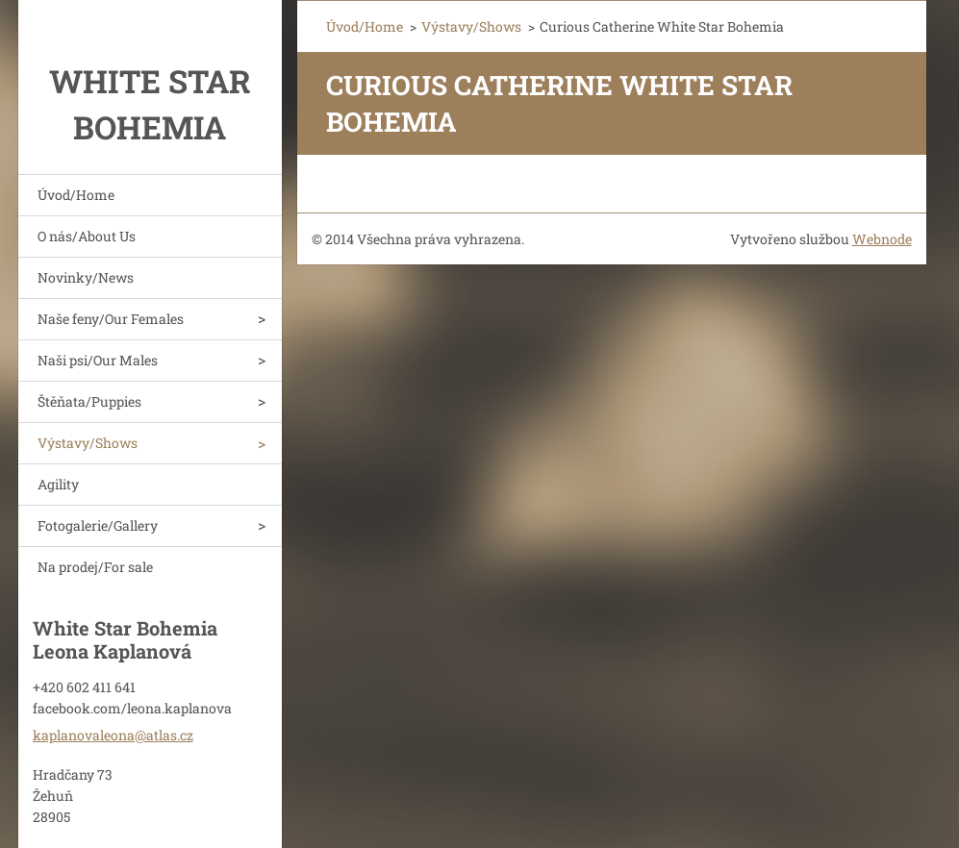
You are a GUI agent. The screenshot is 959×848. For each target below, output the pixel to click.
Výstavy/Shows (88, 443)
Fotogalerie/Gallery (98, 525)
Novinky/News (86, 277)
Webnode (882, 239)
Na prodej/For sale (95, 567)
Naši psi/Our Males (98, 360)
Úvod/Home (76, 195)
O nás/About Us (87, 236)
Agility (58, 484)
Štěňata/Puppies (89, 401)
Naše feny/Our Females (111, 319)
